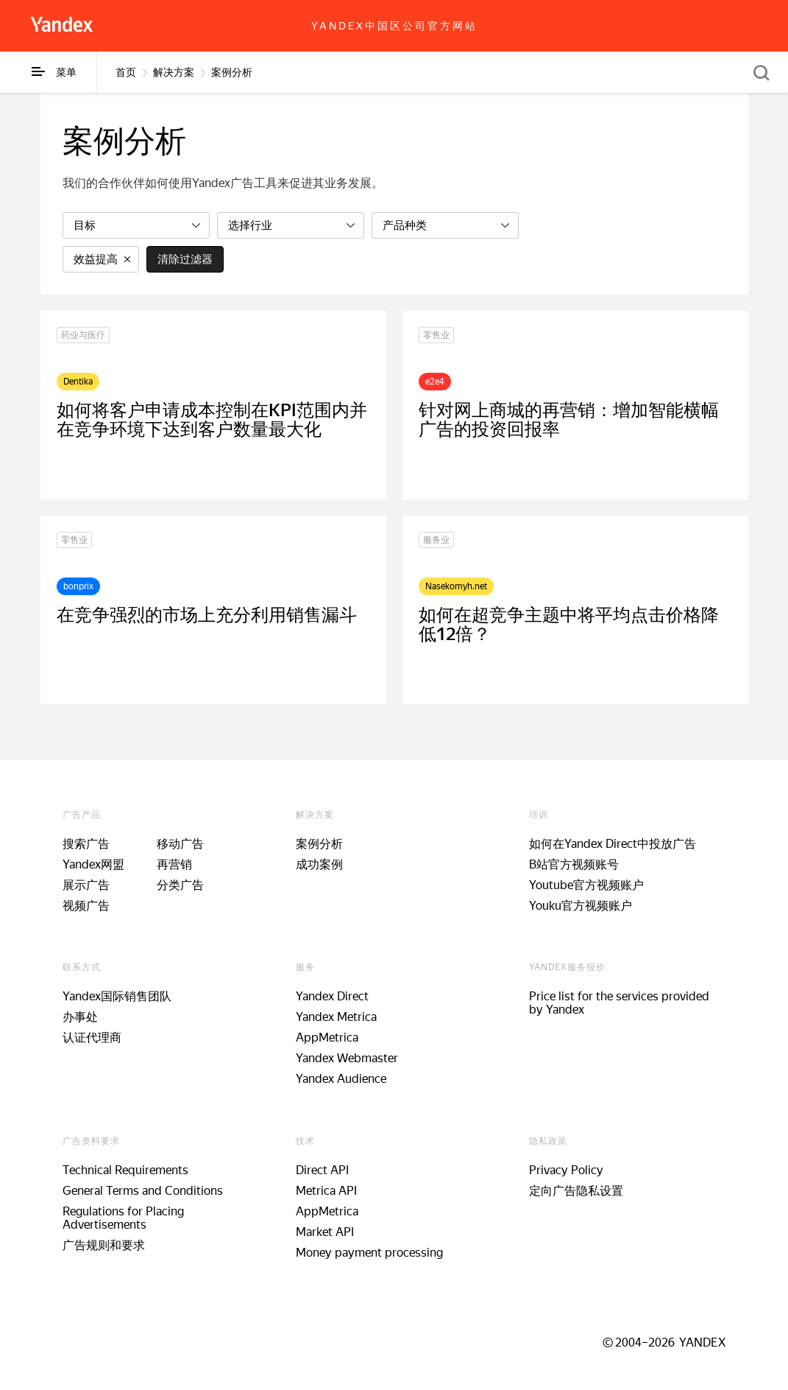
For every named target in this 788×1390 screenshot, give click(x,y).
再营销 (174, 864)
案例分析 (231, 72)
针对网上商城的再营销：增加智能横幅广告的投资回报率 (569, 420)
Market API (325, 1232)
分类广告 (180, 885)
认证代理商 (92, 1038)
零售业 (436, 335)
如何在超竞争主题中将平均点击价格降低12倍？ (569, 625)
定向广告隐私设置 (576, 1191)
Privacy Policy (566, 1170)
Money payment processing (369, 1253)
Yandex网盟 (93, 864)
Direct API (322, 1170)
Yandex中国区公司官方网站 (394, 26)
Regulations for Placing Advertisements (123, 1218)
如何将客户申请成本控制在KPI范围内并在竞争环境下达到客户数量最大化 (212, 420)
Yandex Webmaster (347, 1058)
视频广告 (86, 906)
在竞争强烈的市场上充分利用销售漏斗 (207, 615)
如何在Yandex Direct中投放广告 (612, 844)
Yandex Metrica (336, 1017)
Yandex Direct (332, 996)
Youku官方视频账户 (580, 906)
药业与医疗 (83, 335)
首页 (126, 72)
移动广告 (180, 844)
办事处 (80, 1017)
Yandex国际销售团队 (117, 996)
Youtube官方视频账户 (586, 885)
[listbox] (136, 225)
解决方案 (173, 72)
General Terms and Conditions (143, 1191)
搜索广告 (86, 844)
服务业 (436, 540)
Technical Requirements (125, 1170)
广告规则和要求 (104, 1245)
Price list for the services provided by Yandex (619, 1003)
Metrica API (326, 1191)
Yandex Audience (341, 1079)
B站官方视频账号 (574, 864)
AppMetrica (327, 1038)
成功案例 (319, 864)
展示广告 (86, 885)
